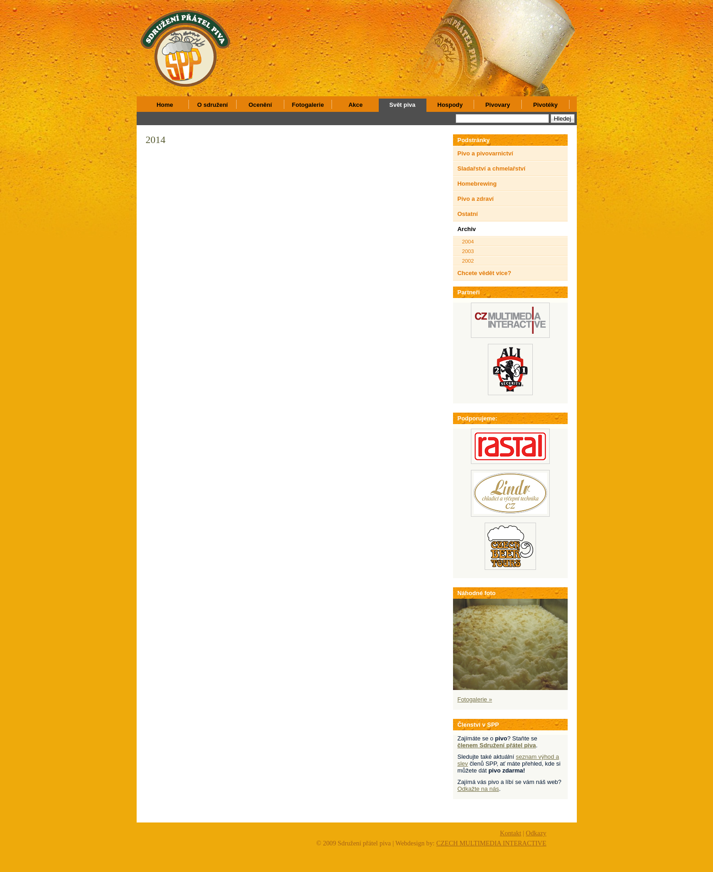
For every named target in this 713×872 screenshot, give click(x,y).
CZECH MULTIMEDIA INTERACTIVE (491, 843)
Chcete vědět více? (484, 273)
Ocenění (260, 104)
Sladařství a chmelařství (491, 168)
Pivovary (497, 104)
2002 (468, 261)
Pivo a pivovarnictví (486, 153)
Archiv (467, 229)
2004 (468, 241)
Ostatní (468, 213)
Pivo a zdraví (476, 198)
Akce (355, 104)
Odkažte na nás (478, 788)
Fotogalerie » (475, 699)
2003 (468, 251)
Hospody (450, 104)
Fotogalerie (308, 104)
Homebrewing (477, 183)
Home (165, 104)
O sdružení (212, 104)
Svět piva (402, 104)
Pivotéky (545, 104)
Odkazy (536, 833)
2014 (156, 139)
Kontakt (510, 833)
